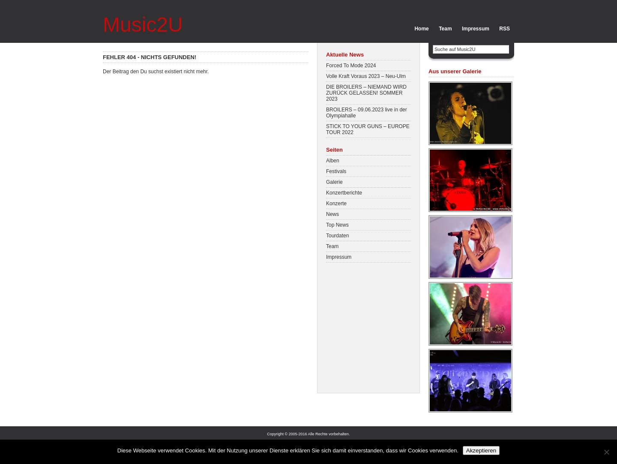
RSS (504, 29)
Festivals (336, 171)
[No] (606, 452)
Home (421, 29)
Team (445, 29)
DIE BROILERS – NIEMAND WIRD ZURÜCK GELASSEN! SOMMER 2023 (366, 93)
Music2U (143, 24)
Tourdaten (337, 236)
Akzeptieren (481, 450)
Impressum (475, 29)
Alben (332, 161)
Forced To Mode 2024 (351, 66)
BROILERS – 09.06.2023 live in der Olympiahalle (366, 113)
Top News (337, 225)
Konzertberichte (344, 193)
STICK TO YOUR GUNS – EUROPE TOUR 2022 (368, 129)
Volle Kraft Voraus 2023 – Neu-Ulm (366, 76)
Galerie (334, 182)
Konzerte (336, 204)
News (332, 214)
